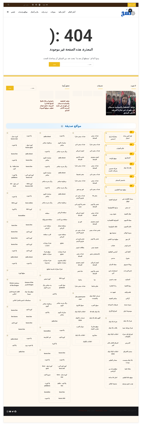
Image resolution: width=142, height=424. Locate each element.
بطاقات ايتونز (80, 247)
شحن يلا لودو (95, 239)
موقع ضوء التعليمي (120, 190)
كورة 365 (62, 278)
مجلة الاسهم (127, 220)
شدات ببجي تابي (80, 144)
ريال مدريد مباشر (62, 151)
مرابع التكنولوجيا (113, 208)
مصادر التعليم (113, 360)
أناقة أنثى (127, 252)
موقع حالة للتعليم (128, 377)
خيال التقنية (127, 214)
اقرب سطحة (47, 234)
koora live (62, 353)
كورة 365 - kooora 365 (29, 185)
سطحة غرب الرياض (47, 227)
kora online (29, 203)
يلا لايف (54, 294)
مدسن (113, 258)
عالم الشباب (120, 148)
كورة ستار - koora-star (14, 138)
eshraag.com (83, 410)
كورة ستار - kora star (62, 376)
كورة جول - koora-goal (29, 146)
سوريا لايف (47, 375)
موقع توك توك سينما (29, 293)
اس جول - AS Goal (14, 185)
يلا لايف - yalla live (62, 385)
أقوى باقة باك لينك (94, 318)
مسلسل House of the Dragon (14, 284)
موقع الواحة (112, 158)
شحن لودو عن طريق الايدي (80, 240)
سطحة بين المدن (62, 219)
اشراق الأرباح (113, 311)
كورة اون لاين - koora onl (29, 176)
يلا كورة (54, 343)
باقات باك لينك (113, 328)
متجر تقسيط (80, 174)
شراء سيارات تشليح (62, 253)
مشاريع (95, 335)
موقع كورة (22, 273)
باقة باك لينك (127, 168)
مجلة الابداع (112, 264)
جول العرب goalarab (62, 286)
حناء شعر (80, 271)
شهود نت (113, 292)
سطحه (47, 213)
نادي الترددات (128, 271)
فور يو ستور (80, 189)
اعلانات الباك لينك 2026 (113, 353)
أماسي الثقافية (112, 252)
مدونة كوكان (127, 233)
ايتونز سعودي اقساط (95, 158)
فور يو (80, 221)
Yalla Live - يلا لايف (14, 168)
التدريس (127, 343)
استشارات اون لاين (112, 272)
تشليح (62, 243)
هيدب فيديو (112, 279)
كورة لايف (62, 337)
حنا (95, 280)
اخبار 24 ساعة (113, 377)
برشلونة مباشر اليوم (47, 305)
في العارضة (47, 337)
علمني (13, 12)
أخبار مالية (62, 12)
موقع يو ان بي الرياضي (113, 370)
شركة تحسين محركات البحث (112, 170)
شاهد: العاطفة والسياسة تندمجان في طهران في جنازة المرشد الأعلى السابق (121, 110)
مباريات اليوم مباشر (62, 144)
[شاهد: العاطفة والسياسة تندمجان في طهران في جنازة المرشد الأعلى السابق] (98, 93)
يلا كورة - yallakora (47, 385)
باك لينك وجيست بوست (128, 361)
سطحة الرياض (62, 212)
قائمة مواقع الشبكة (101, 410)
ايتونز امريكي (80, 151)
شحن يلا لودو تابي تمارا (80, 206)
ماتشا (80, 280)
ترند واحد (44, 12)
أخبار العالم (71, 12)
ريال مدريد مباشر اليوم (62, 304)
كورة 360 (14, 203)
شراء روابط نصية (127, 328)
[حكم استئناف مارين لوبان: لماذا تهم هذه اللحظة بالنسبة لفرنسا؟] (77, 93)
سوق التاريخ (80, 305)
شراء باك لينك (127, 321)
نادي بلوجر (127, 245)
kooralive (47, 392)
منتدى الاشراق (127, 351)
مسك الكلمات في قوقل (127, 200)
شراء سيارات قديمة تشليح (55, 269)
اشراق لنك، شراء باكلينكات (127, 335)
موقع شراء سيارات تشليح (47, 253)
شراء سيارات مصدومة (47, 262)
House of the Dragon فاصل (29, 284)
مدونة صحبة (127, 305)
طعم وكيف (127, 292)
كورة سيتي (47, 279)
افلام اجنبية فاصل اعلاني (14, 293)
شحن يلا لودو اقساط (80, 158)
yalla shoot (47, 136)
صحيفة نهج (113, 233)
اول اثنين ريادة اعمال (127, 137)
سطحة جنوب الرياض (62, 236)
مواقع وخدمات (23, 12)
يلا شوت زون (29, 345)
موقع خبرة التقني (113, 239)
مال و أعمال (34, 12)
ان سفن (127, 208)
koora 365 (62, 398)
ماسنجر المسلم (120, 180)
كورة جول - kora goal (47, 367)
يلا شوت (61, 136)
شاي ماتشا (95, 286)
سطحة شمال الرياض (62, 227)
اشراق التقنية (113, 200)
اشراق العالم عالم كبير (112, 344)
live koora (14, 316)
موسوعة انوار (127, 311)
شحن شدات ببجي (94, 230)
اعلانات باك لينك (80, 335)
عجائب (113, 245)
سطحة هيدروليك (47, 219)
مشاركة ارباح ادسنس (113, 138)
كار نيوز (127, 239)
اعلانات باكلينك (87, 341)
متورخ (127, 258)
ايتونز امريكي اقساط (80, 214)
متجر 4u (94, 196)
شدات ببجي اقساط (94, 137)
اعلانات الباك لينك (113, 334)
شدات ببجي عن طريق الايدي (80, 197)
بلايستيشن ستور (95, 254)
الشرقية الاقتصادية (112, 220)
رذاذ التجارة (112, 286)
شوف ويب (113, 214)
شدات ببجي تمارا (80, 136)
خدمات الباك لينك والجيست (95, 297)
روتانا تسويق (127, 264)
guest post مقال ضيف (80, 298)
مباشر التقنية (113, 298)
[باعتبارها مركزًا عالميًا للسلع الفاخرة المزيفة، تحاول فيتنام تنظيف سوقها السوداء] (87, 93)
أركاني (128, 298)
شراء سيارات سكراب (47, 244)
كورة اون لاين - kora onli (61, 367)
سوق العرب (94, 305)
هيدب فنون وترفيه (127, 384)
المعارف (127, 279)
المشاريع (127, 158)
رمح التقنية (127, 286)
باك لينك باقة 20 (95, 311)
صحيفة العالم (113, 384)
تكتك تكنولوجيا (113, 226)
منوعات (53, 12)
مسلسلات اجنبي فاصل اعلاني (22, 300)
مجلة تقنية (128, 369)
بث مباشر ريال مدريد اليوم (47, 286)
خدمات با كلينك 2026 (80, 319)
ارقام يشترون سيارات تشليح (62, 262)
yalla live (54, 321)
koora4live (47, 331)
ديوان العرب (80, 326)
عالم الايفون (127, 226)
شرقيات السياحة (113, 305)
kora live (62, 392)
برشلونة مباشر (47, 143)
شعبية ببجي (94, 247)
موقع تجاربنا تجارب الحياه (95, 328)
